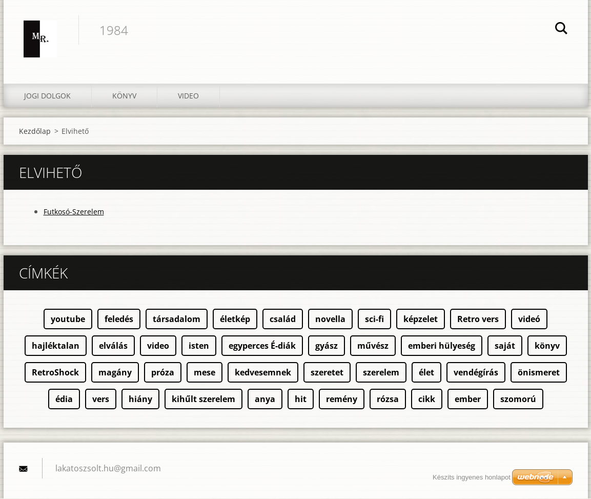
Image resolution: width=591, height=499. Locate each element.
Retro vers (478, 319)
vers (100, 399)
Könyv (124, 96)
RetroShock (55, 372)
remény (341, 399)
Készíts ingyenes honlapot (472, 477)
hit (301, 399)
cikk (426, 399)
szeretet (327, 372)
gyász (326, 346)
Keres (561, 30)
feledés (119, 319)
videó (529, 319)
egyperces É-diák (262, 346)
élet (426, 372)
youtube (68, 319)
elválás (113, 346)
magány (115, 372)
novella (330, 319)
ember (468, 399)
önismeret (539, 372)
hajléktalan (55, 346)
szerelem (381, 372)
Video (188, 96)
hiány (140, 399)
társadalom (176, 319)
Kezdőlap (35, 131)
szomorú (518, 399)
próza (162, 372)
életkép (235, 319)
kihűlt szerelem (203, 399)
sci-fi (374, 319)
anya (265, 399)
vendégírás (476, 372)
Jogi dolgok (47, 96)
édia (64, 399)
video (158, 346)
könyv (547, 346)
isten (199, 346)
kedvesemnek (263, 372)
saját (505, 346)
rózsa (388, 399)
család (283, 319)
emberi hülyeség (441, 346)
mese (204, 372)
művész (373, 346)
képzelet (420, 319)
